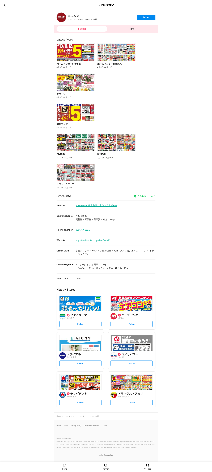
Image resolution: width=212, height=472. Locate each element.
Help (66, 426)
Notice (59, 426)
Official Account (145, 196)
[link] (61, 17)
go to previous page (5, 5)
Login (105, 426)
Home (64, 469)
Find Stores (105, 469)
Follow (146, 18)
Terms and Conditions (91, 426)
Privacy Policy (76, 426)
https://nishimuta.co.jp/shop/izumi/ (92, 240)
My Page (147, 469)
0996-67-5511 (83, 230)
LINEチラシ (106, 4)
